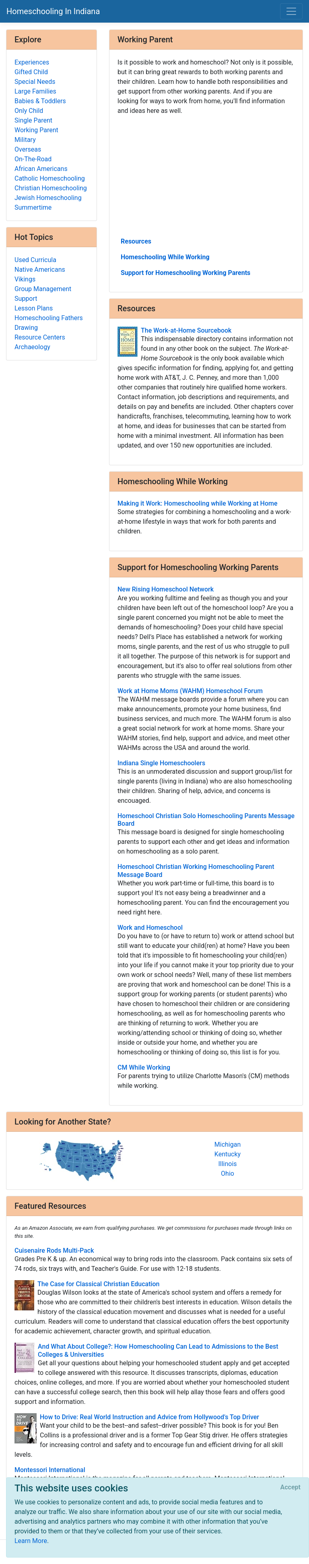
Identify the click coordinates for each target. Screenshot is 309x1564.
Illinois (227, 1164)
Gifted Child (31, 72)
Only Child (28, 111)
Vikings (24, 279)
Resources (136, 241)
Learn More (30, 1541)
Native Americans (39, 269)
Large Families (35, 91)
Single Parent (33, 120)
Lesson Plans (33, 308)
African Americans (41, 169)
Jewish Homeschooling (48, 198)
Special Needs (34, 81)
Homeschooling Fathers (48, 318)
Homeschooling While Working (165, 257)
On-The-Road (33, 159)
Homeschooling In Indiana (53, 11)
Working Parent (36, 130)
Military (25, 140)
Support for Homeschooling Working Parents (185, 273)
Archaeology (32, 347)
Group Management (42, 289)
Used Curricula (35, 260)
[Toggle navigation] (291, 11)
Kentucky (227, 1154)
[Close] (290, 1487)
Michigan (227, 1144)
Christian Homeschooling (50, 188)
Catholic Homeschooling (49, 178)
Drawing (26, 327)
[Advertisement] (206, 175)
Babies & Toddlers (40, 101)
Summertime (33, 207)
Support (25, 298)
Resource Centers (39, 337)
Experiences (31, 62)
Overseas (27, 149)
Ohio (227, 1173)
